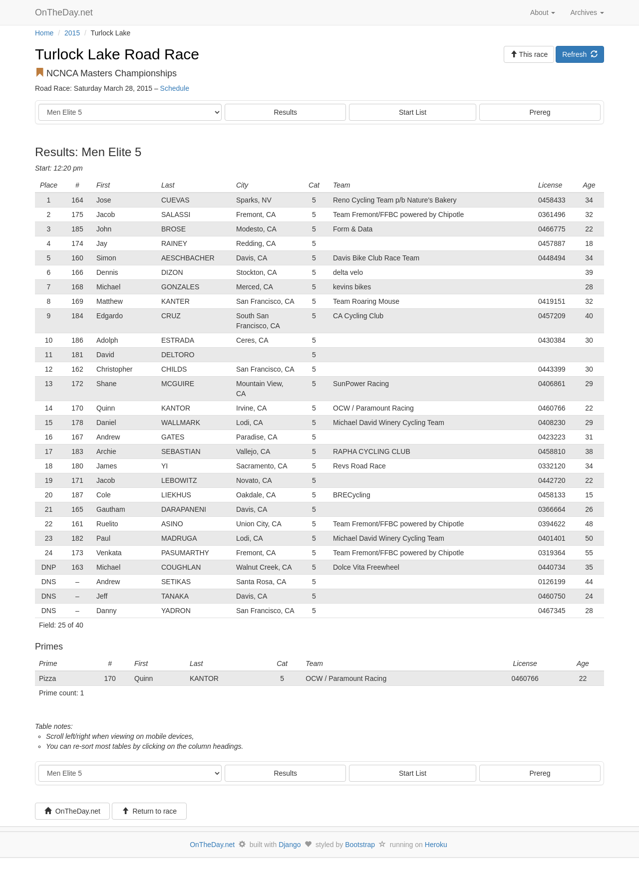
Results (285, 112)
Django (290, 845)
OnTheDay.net (65, 12)
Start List (412, 112)
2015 (72, 33)
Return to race (149, 811)
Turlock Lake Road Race (117, 54)
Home (44, 33)
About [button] (542, 12)
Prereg (540, 112)
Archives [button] (587, 12)
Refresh (580, 54)
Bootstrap (360, 845)
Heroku (436, 845)
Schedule (174, 88)
